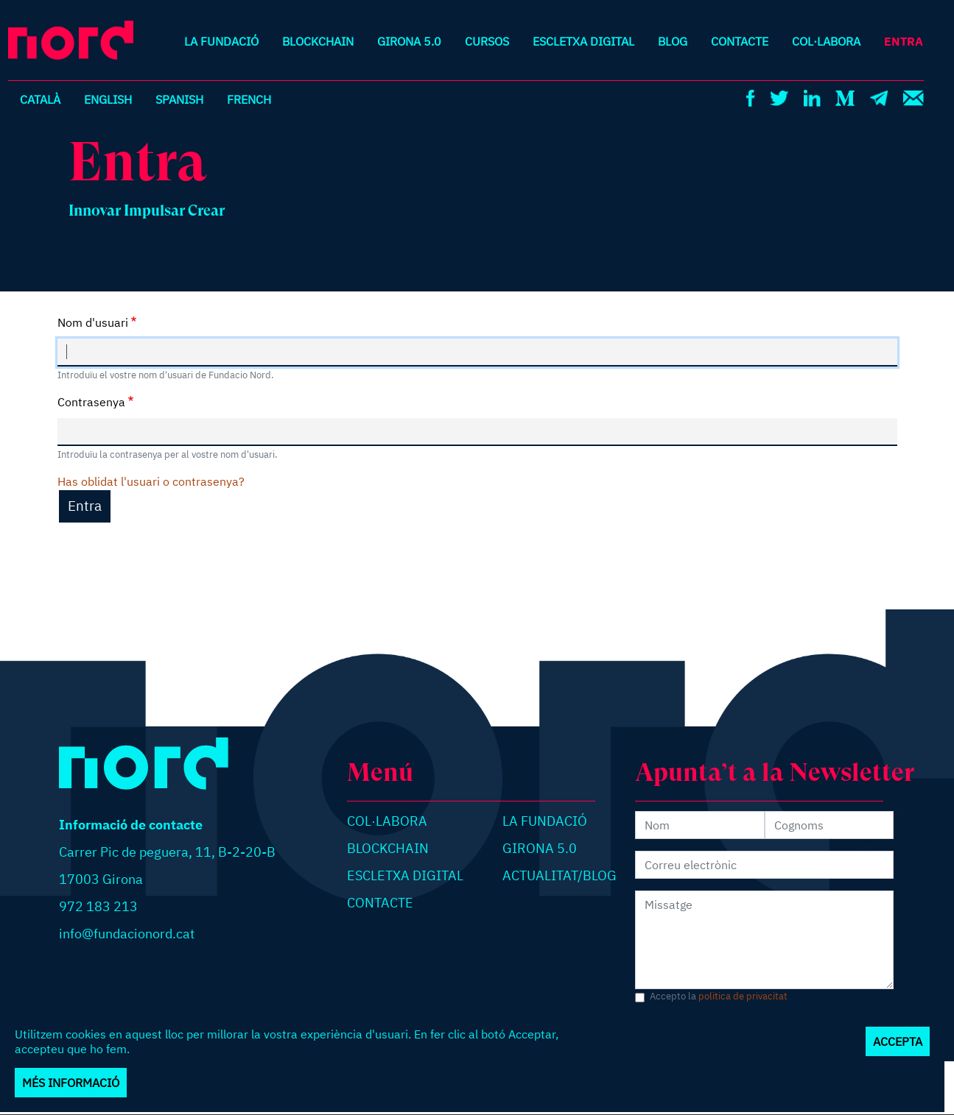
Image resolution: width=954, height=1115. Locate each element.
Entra (903, 41)
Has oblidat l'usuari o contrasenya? (151, 481)
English (108, 99)
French (249, 99)
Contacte (739, 41)
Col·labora (826, 41)
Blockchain (318, 41)
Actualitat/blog (559, 875)
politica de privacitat (743, 996)
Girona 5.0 (409, 41)
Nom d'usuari (92, 322)
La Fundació (221, 41)
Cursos (487, 41)
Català (40, 99)
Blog (672, 41)
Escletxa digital (583, 41)
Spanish (179, 99)
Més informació (70, 1082)
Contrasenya (91, 401)
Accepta (897, 1041)
